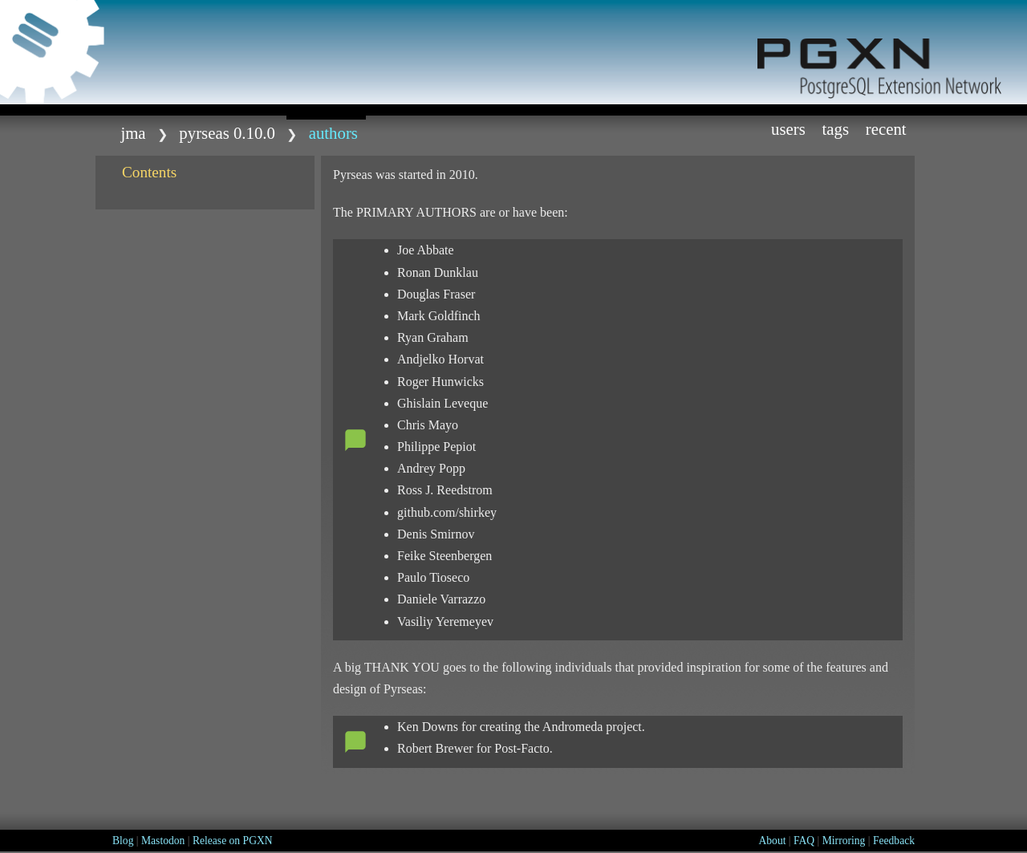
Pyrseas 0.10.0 (227, 133)
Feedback (894, 841)
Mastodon (163, 841)
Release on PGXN (233, 841)
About (771, 841)
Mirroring (844, 841)
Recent (886, 129)
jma (132, 133)
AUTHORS (333, 133)
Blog (122, 841)
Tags (836, 129)
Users (788, 129)
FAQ (804, 841)
